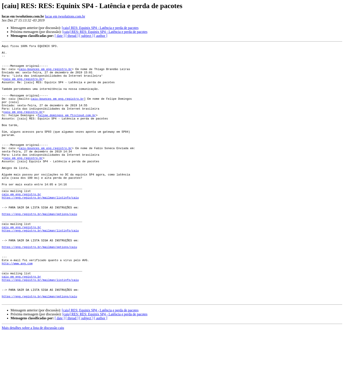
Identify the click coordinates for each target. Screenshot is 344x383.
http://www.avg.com (17, 307)
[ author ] (100, 36)
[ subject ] (86, 36)
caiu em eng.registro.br (23, 86)
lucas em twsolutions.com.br (65, 16)
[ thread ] (72, 36)
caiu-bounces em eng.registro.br (45, 74)
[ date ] (59, 36)
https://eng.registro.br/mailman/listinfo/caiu (40, 228)
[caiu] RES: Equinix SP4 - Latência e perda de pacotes (100, 28)
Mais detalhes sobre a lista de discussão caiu (33, 379)
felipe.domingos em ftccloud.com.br (67, 130)
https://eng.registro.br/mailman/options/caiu (39, 248)
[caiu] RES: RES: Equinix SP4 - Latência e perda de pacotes (104, 32)
